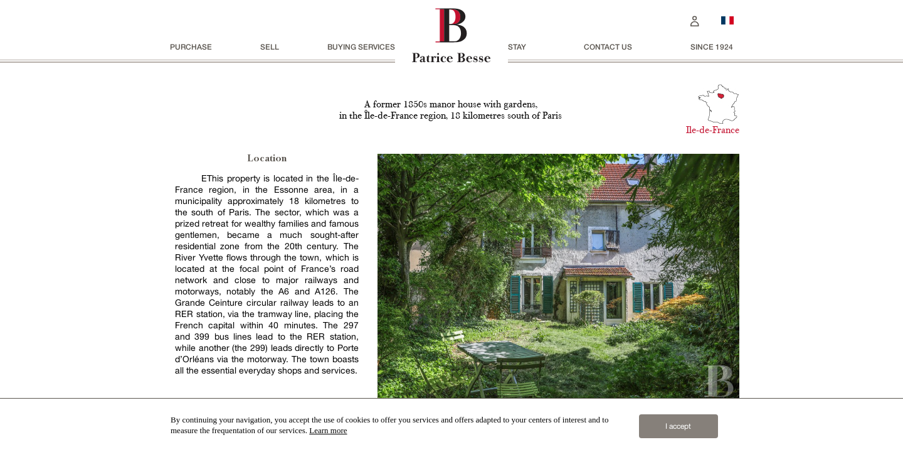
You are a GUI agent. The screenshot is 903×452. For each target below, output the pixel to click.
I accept (678, 426)
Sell (269, 46)
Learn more (328, 430)
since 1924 (711, 46)
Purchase (191, 46)
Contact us (608, 46)
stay (517, 46)
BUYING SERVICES (361, 46)
